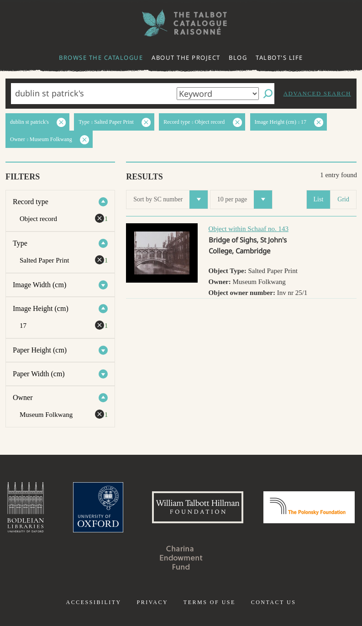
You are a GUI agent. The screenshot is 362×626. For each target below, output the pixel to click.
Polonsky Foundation (309, 507)
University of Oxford (98, 507)
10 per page (244, 199)
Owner (23, 397)
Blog (238, 57)
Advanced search (317, 93)
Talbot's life (279, 57)
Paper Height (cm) (40, 350)
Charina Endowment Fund (181, 557)
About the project (186, 57)
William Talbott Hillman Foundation (197, 507)
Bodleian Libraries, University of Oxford (25, 507)
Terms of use (210, 602)
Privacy (152, 602)
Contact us (273, 602)
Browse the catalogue (101, 57)
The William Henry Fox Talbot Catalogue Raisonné (181, 23)
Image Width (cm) (39, 285)
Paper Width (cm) (39, 374)
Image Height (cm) (40, 308)
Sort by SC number (170, 199)
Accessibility (93, 602)
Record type (30, 201)
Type (20, 243)
